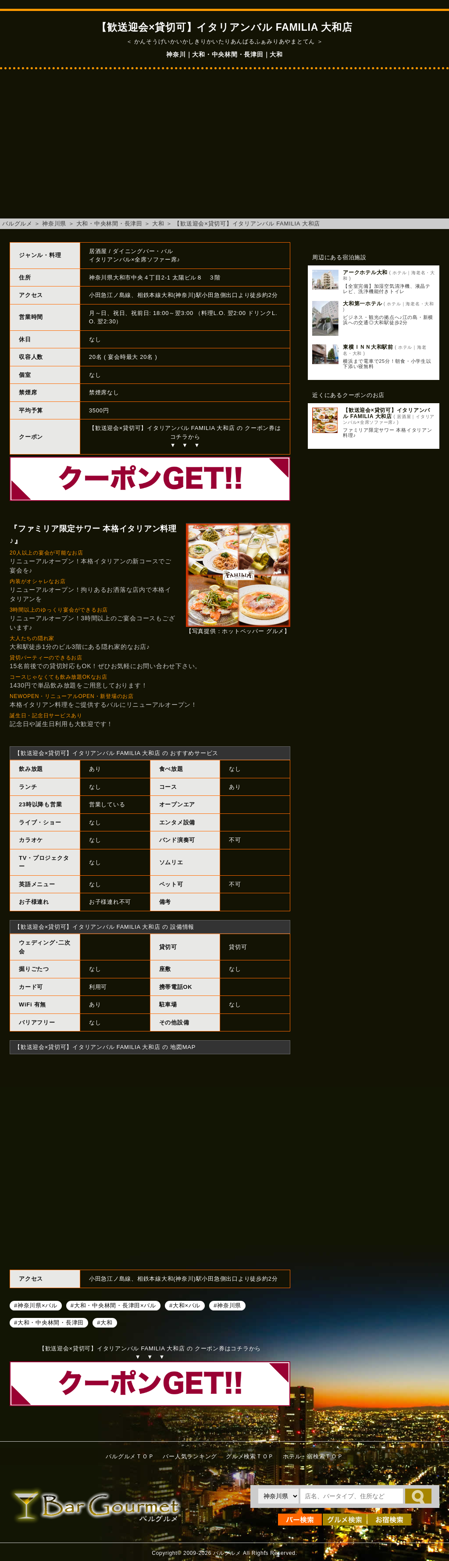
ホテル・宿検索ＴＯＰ (313, 1456)
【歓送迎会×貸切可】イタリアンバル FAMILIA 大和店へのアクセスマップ (150, 1160)
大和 (158, 223)
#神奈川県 (227, 1305)
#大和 (104, 1322)
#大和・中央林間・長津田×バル (113, 1305)
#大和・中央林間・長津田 (49, 1322)
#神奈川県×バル (35, 1305)
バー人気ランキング (190, 1456)
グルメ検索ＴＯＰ (250, 1456)
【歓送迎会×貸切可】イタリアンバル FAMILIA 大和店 (247, 223)
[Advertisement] (224, 148)
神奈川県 (54, 223)
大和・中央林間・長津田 (109, 223)
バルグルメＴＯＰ (130, 1456)
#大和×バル (184, 1305)
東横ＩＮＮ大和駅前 (368, 347)
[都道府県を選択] (278, 1496)
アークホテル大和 (365, 272)
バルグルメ (17, 223)
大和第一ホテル (362, 304)
